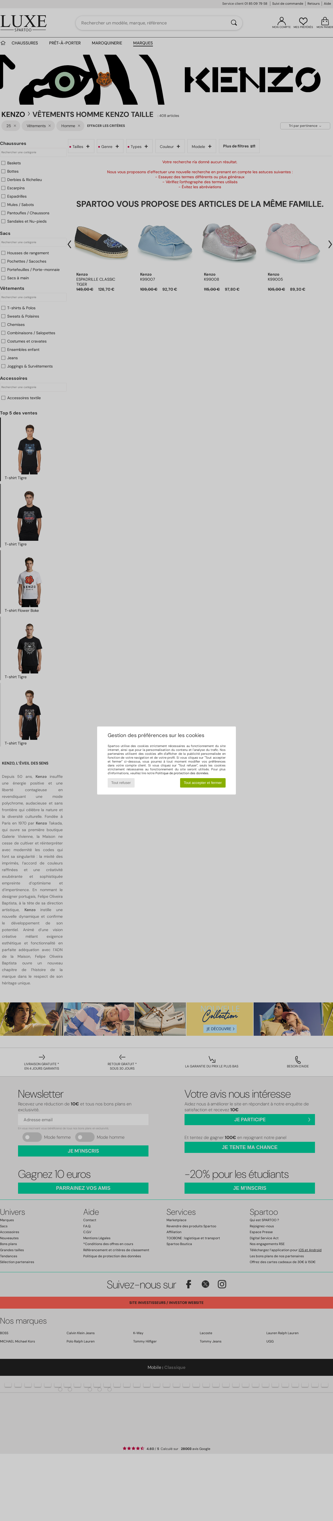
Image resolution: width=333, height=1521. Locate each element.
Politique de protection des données (181, 773)
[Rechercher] (233, 23)
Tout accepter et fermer (203, 783)
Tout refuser (121, 783)
